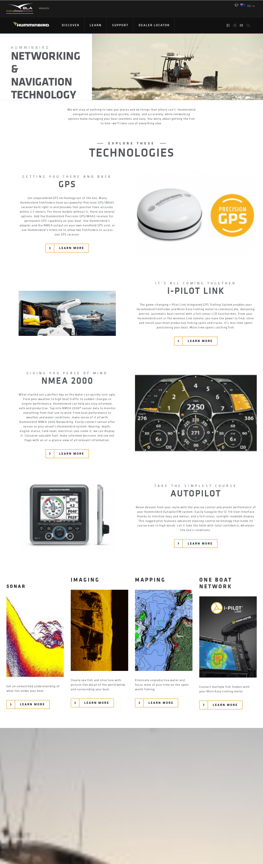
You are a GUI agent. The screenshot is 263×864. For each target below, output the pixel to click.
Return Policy (125, 837)
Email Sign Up (132, 828)
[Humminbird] (27, 25)
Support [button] (120, 25)
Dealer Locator (154, 25)
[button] (228, 25)
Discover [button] (70, 25)
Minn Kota (44, 8)
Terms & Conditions (154, 837)
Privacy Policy (99, 837)
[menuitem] (70, 25)
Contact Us (76, 837)
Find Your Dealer (103, 828)
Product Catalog (160, 828)
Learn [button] (96, 25)
